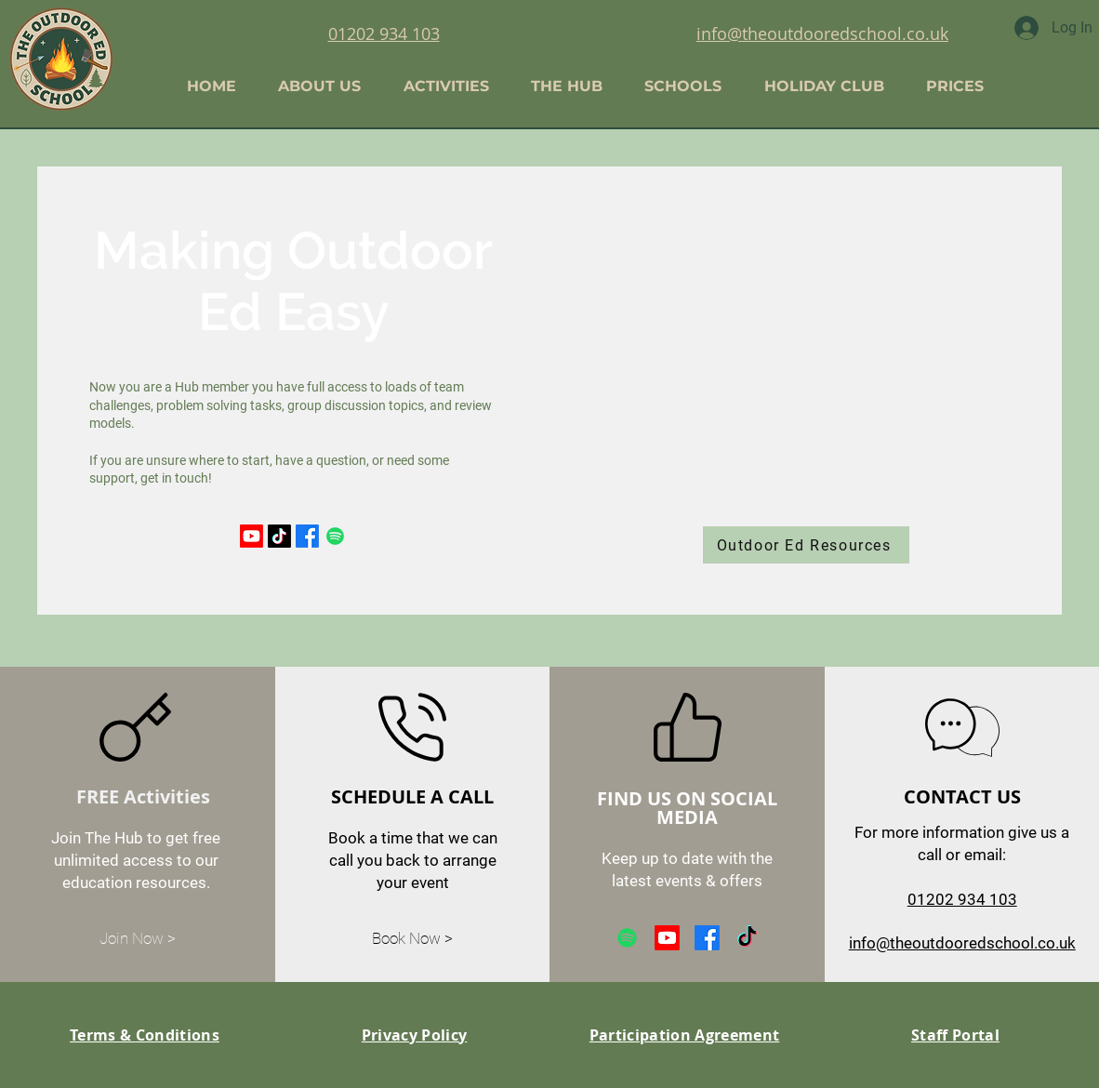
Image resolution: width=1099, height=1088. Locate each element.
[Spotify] (335, 536)
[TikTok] (279, 536)
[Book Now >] (412, 939)
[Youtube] (251, 536)
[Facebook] (307, 536)
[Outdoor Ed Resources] (806, 545)
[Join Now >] (137, 939)
